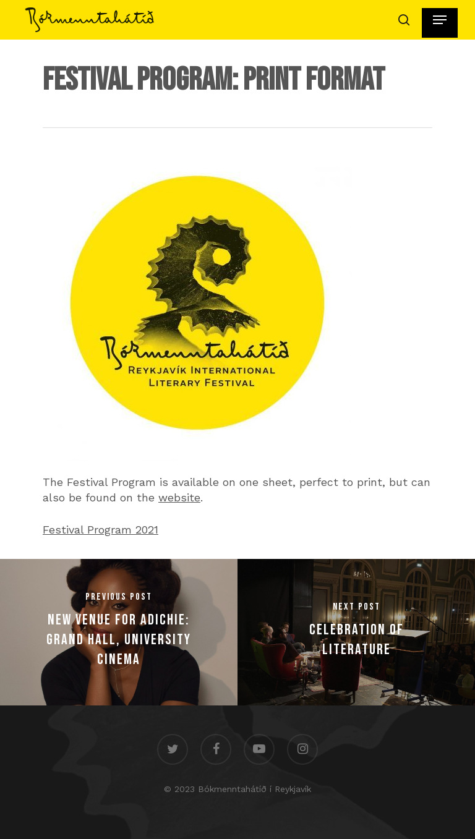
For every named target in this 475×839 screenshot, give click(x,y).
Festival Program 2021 (100, 529)
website (179, 497)
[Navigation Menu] (440, 20)
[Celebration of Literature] (356, 632)
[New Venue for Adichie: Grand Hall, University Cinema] (119, 632)
